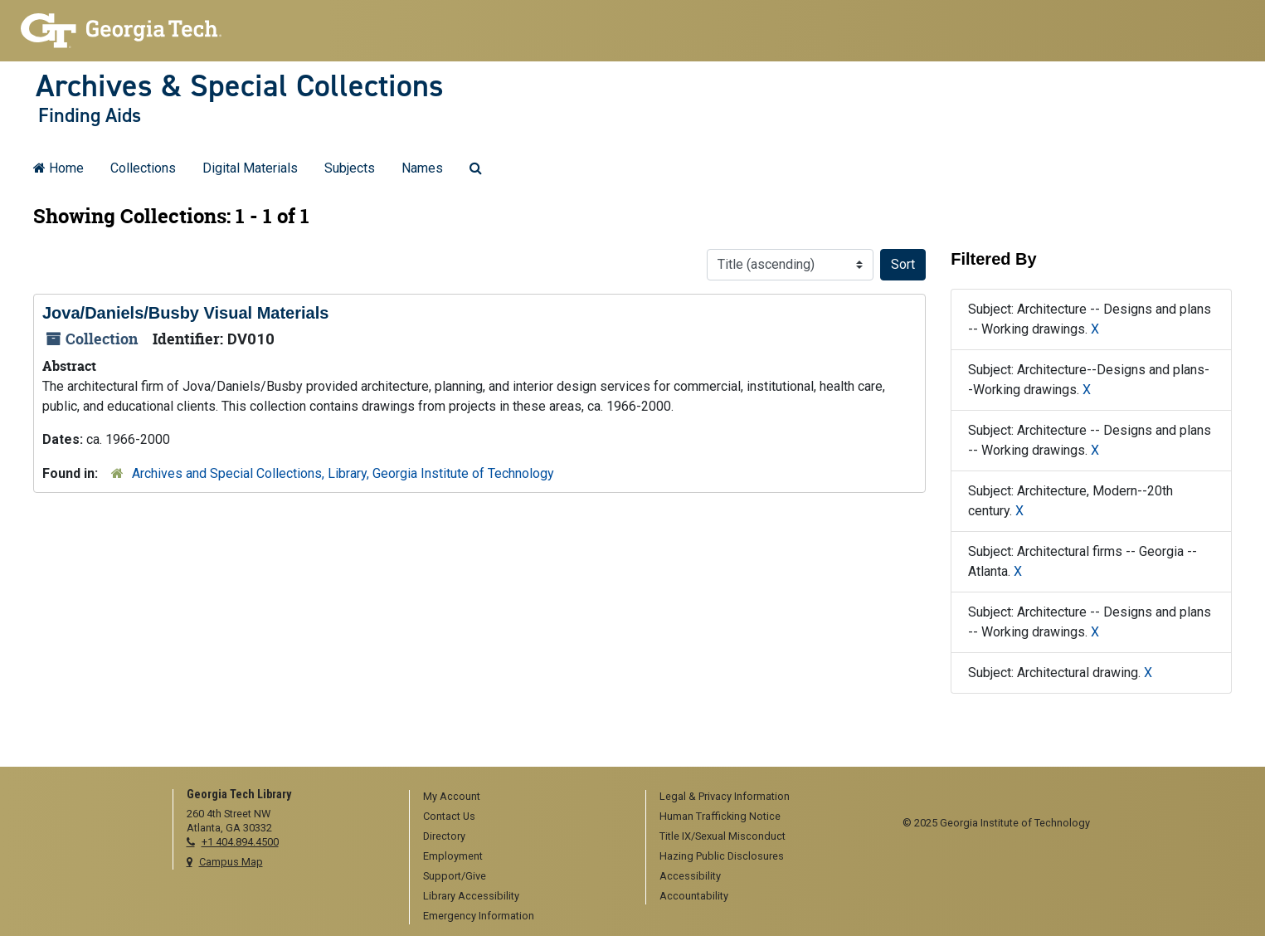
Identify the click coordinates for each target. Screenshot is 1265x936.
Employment (453, 856)
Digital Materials (250, 168)
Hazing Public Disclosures (721, 856)
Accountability (693, 896)
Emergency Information (478, 915)
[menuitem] (521, 797)
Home (58, 168)
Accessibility (690, 876)
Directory (444, 836)
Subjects (349, 168)
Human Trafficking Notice (720, 816)
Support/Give (454, 876)
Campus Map (231, 862)
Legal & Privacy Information (724, 796)
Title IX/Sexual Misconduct (722, 836)
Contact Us (449, 816)
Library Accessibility (471, 896)
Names (422, 168)
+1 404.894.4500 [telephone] (240, 842)
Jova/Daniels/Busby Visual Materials (185, 313)
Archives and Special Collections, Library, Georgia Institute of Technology (343, 473)
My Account (451, 796)
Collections (143, 168)
